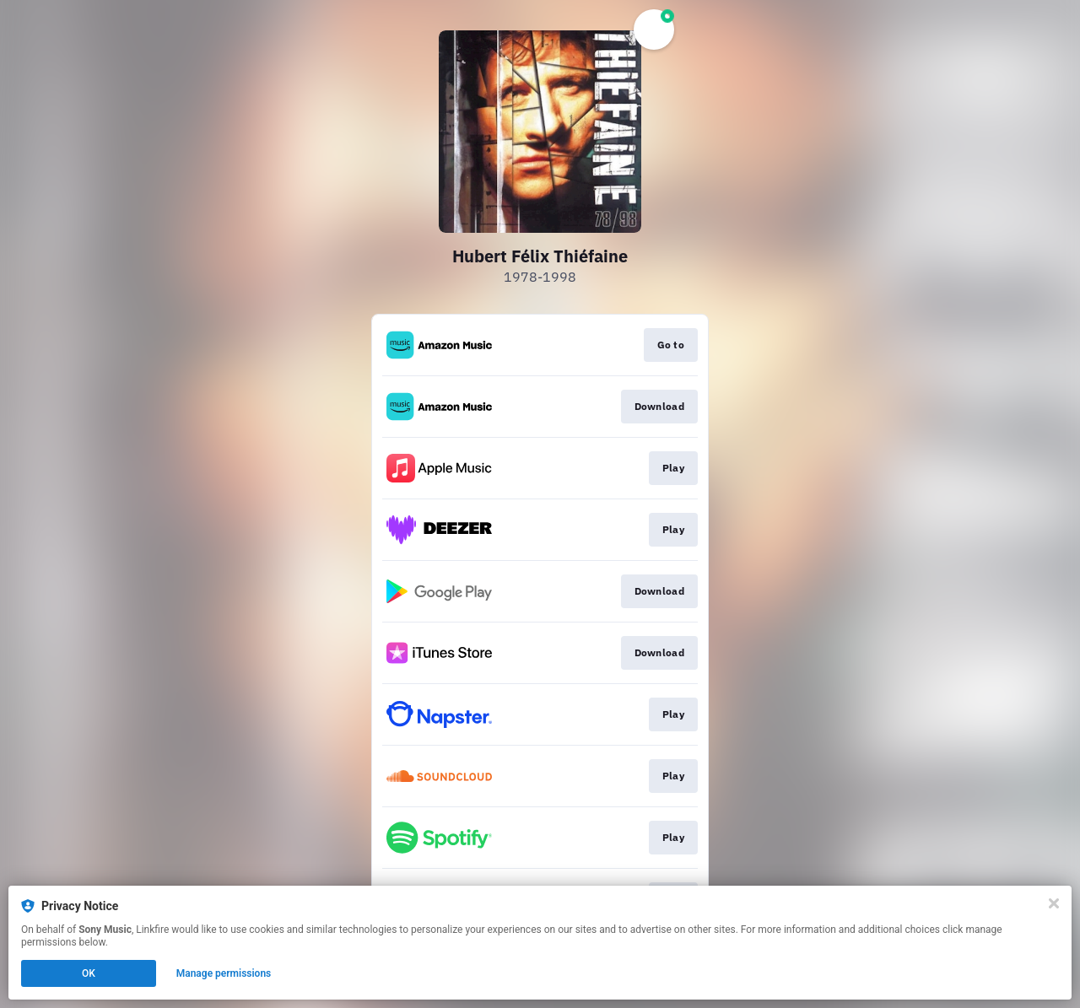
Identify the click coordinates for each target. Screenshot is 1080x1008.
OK (88, 973)
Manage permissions (224, 973)
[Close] (1053, 903)
